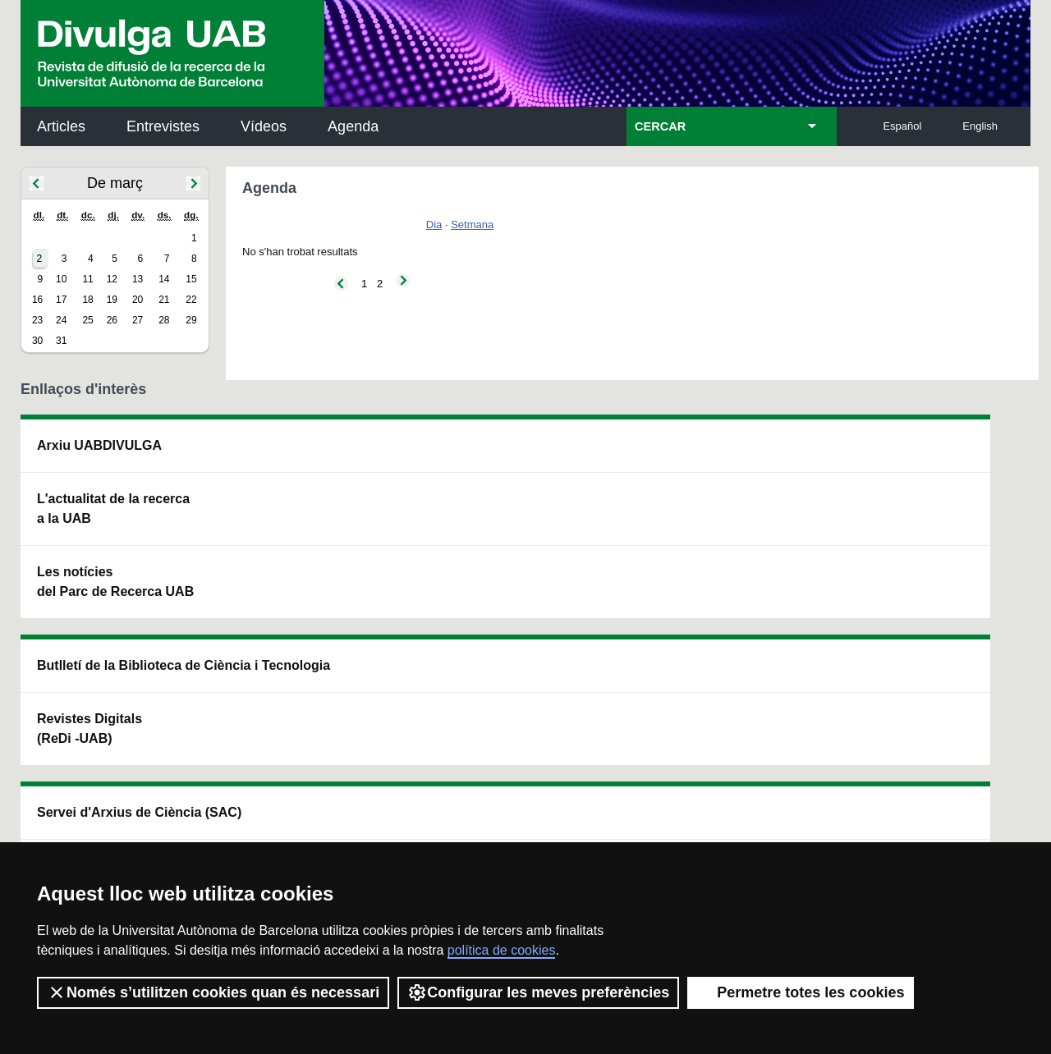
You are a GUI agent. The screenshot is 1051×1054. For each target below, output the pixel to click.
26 (112, 320)
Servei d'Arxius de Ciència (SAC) (498, 455)
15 (191, 279)
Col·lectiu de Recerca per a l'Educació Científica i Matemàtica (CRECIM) (721, 538)
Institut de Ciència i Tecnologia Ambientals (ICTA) (916, 538)
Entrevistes (163, 126)
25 (87, 320)
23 (37, 320)
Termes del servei (317, 816)
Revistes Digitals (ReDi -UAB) (291, 528)
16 (37, 299)
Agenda (353, 126)
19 (112, 299)
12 (112, 279)
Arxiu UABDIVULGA (99, 445)
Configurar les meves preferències (538, 992)
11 (87, 279)
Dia (434, 224)
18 (87, 299)
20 (137, 299)
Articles (61, 126)
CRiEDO (668, 611)
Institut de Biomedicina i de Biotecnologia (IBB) (921, 621)
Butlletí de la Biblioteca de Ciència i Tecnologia (311, 455)
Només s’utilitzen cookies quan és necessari (213, 992)
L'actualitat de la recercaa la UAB (113, 508)
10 (61, 279)
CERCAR (660, 126)
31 (61, 340)
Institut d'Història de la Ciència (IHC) (713, 455)
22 (191, 299)
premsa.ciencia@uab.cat (613, 728)
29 (191, 320)
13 (137, 279)
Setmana (472, 224)
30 (37, 340)
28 (163, 320)
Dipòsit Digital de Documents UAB (494, 528)
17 (61, 299)
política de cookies (501, 950)
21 (163, 299)
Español (902, 126)
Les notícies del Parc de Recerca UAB (115, 581)
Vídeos (264, 126)
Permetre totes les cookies (800, 992)
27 (137, 320)
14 (163, 279)
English (980, 126)
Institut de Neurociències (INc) (923, 455)
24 (61, 320)
